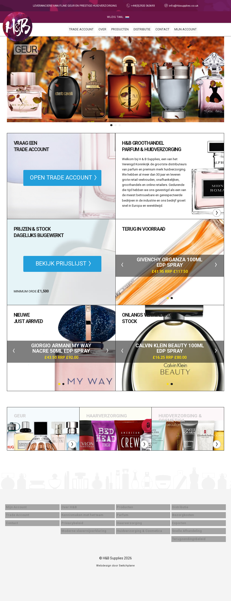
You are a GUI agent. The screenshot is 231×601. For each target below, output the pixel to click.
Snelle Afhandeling (187, 531)
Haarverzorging (129, 523)
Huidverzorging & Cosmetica (139, 531)
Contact (162, 29)
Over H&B (69, 507)
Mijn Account (185, 29)
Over (102, 29)
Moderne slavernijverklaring (83, 531)
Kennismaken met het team (82, 515)
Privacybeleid (72, 523)
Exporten (179, 523)
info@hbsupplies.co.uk (183, 5)
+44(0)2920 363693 (142, 5)
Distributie (142, 29)
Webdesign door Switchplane (115, 565)
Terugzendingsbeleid (188, 539)
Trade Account (81, 29)
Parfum (122, 515)
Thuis (17, 26)
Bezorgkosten (183, 515)
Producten (120, 29)
